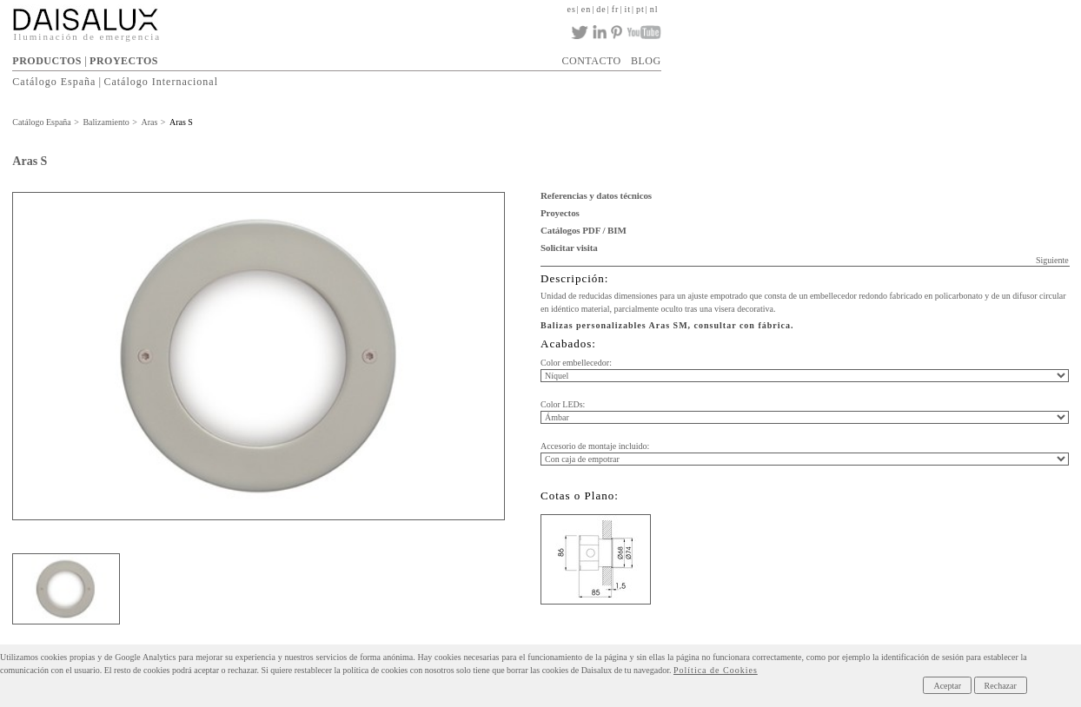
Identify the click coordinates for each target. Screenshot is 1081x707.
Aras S (181, 122)
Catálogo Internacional (160, 82)
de (601, 9)
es (571, 9)
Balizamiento (106, 122)
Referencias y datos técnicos (596, 195)
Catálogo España (54, 82)
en (586, 9)
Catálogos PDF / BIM (583, 230)
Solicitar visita (569, 247)
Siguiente (1052, 260)
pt (640, 9)
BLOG (646, 61)
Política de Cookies (715, 670)
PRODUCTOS (47, 61)
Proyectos (560, 213)
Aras (149, 122)
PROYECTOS (124, 61)
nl (654, 9)
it (627, 9)
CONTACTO (591, 61)
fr (616, 9)
